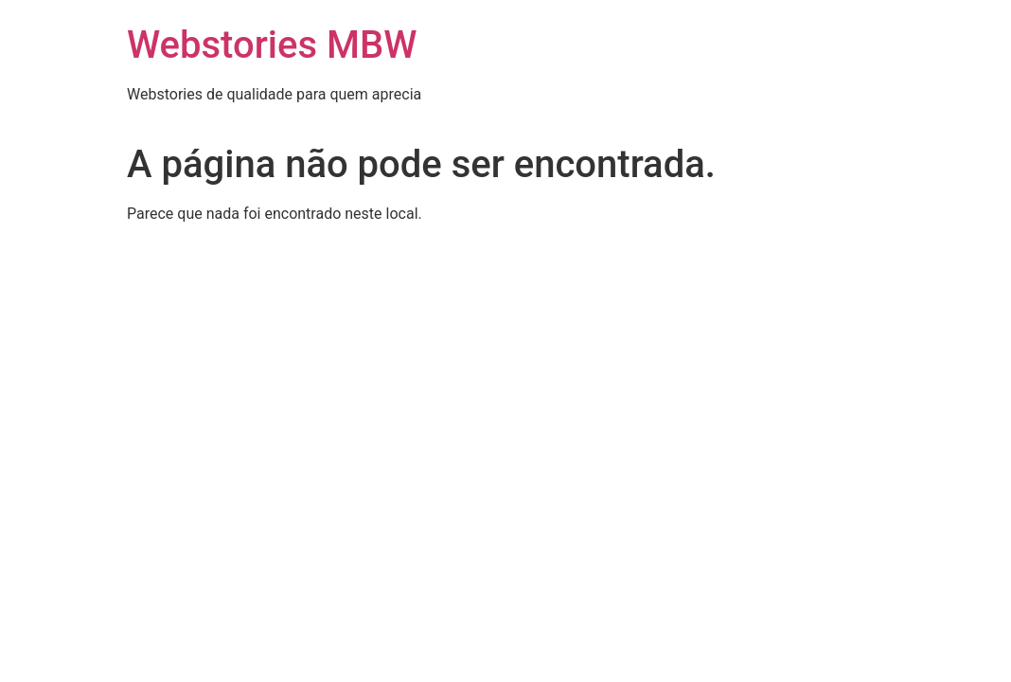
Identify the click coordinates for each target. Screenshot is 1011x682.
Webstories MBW (272, 45)
